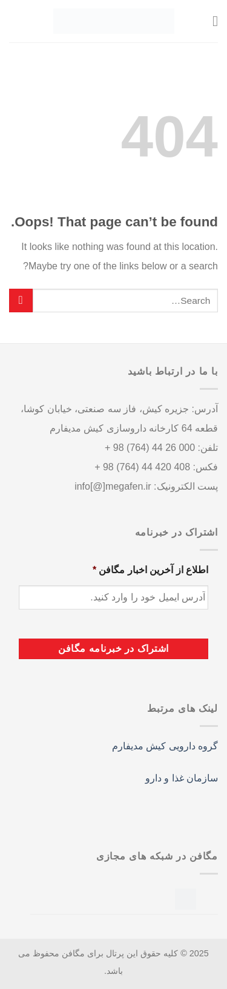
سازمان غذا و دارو (181, 778)
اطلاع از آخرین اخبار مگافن (150, 570)
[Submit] (21, 300)
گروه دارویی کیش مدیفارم (165, 746)
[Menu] (210, 21)
